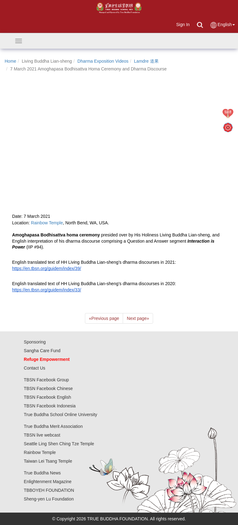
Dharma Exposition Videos (103, 61)
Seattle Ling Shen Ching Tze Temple (59, 443)
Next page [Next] (138, 318)
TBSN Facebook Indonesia (50, 405)
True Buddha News (42, 472)
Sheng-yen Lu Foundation (49, 498)
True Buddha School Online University (60, 414)
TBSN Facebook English (47, 397)
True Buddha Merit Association (53, 426)
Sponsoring (35, 341)
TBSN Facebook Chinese (48, 388)
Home (10, 61)
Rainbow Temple (40, 452)
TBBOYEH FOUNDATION (49, 490)
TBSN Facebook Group (46, 379)
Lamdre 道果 (146, 61)
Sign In (183, 24)
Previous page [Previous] (104, 318)
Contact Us (34, 368)
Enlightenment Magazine (48, 481)
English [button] (222, 25)
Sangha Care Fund (42, 350)
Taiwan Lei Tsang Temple (48, 461)
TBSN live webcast (42, 435)
